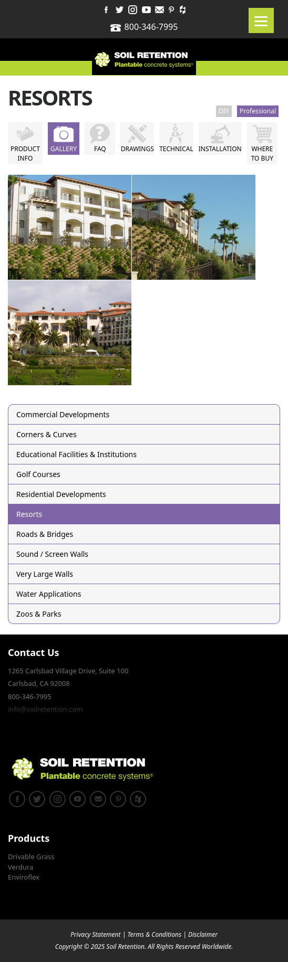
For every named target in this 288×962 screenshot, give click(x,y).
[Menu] (261, 20)
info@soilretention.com (45, 709)
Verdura (20, 867)
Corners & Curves (46, 434)
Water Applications (48, 594)
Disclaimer (203, 934)
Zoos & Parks (38, 614)
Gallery (63, 148)
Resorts (29, 514)
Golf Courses (38, 474)
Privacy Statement (95, 934)
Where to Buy (262, 153)
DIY (224, 111)
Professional (258, 111)
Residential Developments (61, 494)
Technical (176, 148)
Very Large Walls (44, 574)
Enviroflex (23, 877)
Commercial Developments (62, 414)
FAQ (100, 148)
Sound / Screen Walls (52, 554)
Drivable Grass (31, 856)
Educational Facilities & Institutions (76, 454)
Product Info (25, 153)
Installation (220, 148)
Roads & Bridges (44, 534)
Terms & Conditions (154, 934)
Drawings (137, 148)
